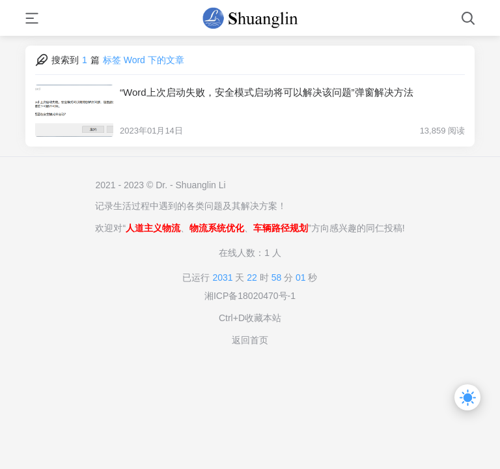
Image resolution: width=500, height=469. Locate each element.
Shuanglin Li (201, 185)
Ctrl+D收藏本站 (250, 318)
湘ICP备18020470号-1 (250, 296)
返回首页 (250, 340)
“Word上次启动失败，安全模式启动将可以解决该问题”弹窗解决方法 (266, 92)
